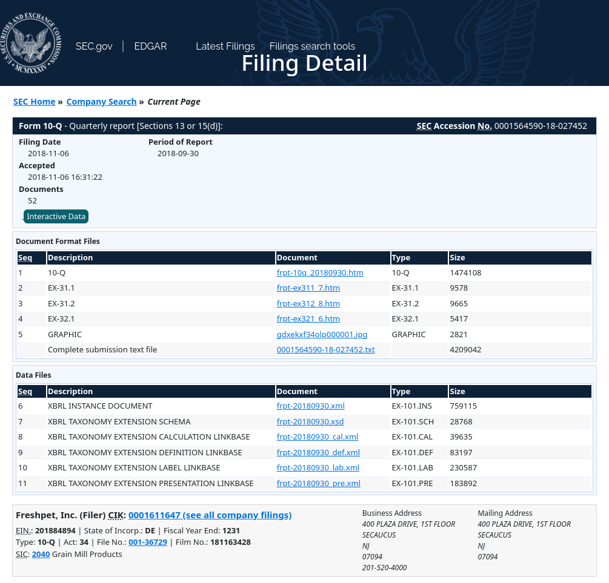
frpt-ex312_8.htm (309, 303)
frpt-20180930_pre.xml (319, 483)
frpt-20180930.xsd (310, 421)
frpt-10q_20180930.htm (320, 272)
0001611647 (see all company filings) (209, 515)
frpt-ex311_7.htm (309, 287)
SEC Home (34, 101)
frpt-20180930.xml (311, 405)
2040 (41, 553)
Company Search (102, 101)
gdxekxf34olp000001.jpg (322, 334)
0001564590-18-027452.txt (326, 349)
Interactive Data (56, 216)
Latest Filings (225, 46)
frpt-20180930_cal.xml (318, 436)
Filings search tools (313, 46)
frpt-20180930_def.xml (318, 452)
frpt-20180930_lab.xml (318, 467)
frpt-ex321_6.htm (309, 318)
